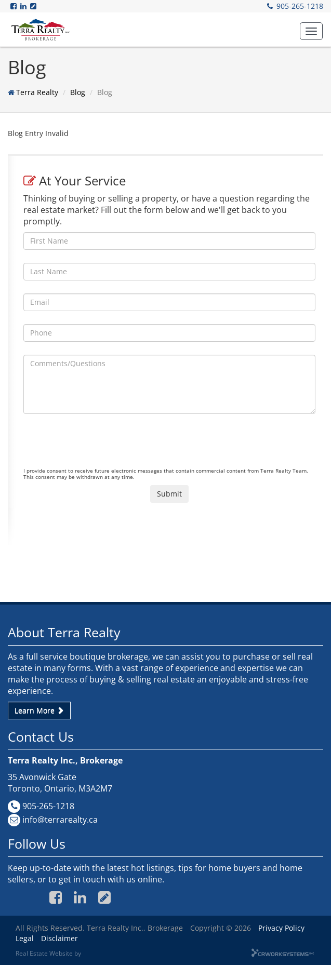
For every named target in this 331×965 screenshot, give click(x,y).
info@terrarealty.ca (60, 819)
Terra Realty (37, 92)
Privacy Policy (281, 928)
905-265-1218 (299, 6)
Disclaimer (59, 938)
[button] (311, 31)
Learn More (39, 710)
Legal (25, 938)
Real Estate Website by (48, 953)
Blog (77, 92)
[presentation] (102, 447)
